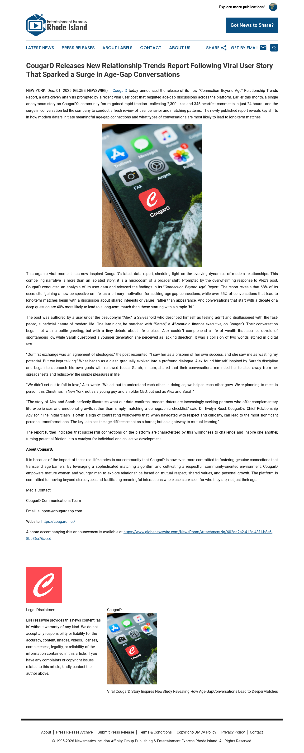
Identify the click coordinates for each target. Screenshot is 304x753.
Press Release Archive (74, 732)
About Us (179, 47)
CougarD (120, 90)
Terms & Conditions (155, 732)
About (46, 732)
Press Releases (78, 47)
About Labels (117, 47)
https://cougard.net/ (58, 521)
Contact (151, 47)
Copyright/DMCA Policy (196, 732)
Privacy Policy (233, 732)
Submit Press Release (116, 732)
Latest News (40, 47)
